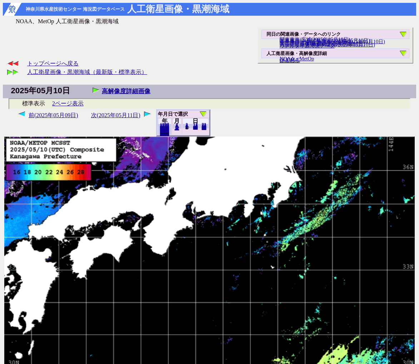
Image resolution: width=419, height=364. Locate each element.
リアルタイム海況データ (307, 46)
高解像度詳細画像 (126, 91)
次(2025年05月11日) (115, 115)
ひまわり (290, 60)
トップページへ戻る (53, 63)
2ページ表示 (68, 103)
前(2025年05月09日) (53, 115)
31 (204, 127)
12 (177, 128)
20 (195, 127)
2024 (164, 133)
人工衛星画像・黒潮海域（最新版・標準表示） (87, 72)
